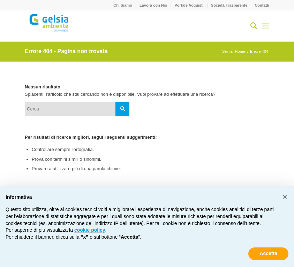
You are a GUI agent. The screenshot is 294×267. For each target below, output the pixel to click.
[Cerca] (250, 26)
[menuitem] (123, 5)
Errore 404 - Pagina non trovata (66, 51)
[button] (285, 196)
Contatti (262, 5)
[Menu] (265, 25)
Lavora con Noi (153, 5)
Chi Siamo (122, 5)
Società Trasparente (229, 5)
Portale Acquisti (188, 5)
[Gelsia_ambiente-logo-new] (50, 25)
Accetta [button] (268, 253)
